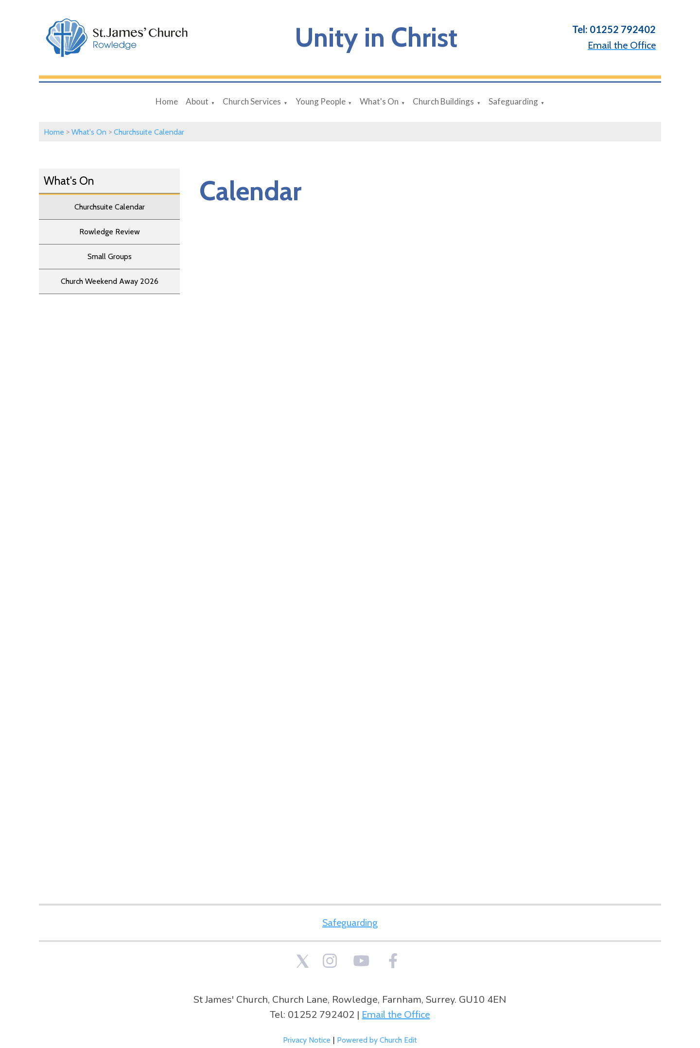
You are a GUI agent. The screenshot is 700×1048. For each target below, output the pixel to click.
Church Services (252, 101)
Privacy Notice (307, 1040)
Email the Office (396, 1014)
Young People (321, 101)
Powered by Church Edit (377, 1040)
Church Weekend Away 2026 (109, 281)
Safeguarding (513, 101)
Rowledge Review (109, 231)
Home (167, 101)
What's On (379, 101)
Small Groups (110, 256)
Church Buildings (443, 101)
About (197, 101)
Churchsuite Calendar (149, 132)
